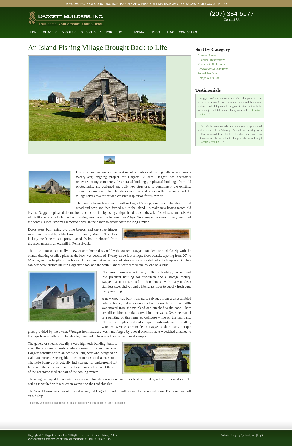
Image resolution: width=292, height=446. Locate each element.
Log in (260, 435)
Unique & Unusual (209, 78)
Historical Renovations (83, 402)
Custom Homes (207, 55)
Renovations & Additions (213, 69)
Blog (156, 32)
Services (50, 32)
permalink (119, 402)
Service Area (91, 32)
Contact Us (231, 19)
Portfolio (114, 32)
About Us (69, 32)
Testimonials (137, 32)
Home (34, 32)
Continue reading (211, 141)
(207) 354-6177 (232, 13)
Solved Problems (208, 73)
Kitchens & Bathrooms (211, 64)
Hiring (169, 32)
